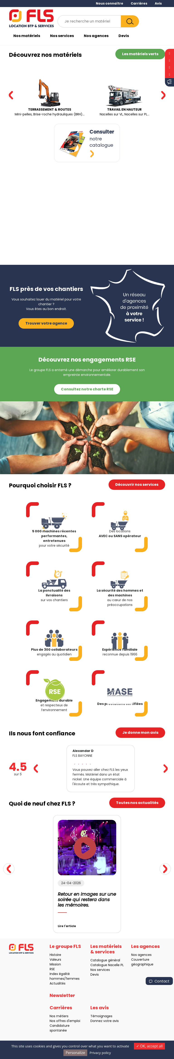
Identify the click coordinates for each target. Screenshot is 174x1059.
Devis (123, 35)
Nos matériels (26, 35)
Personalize (75, 1052)
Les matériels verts (140, 54)
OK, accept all (149, 1046)
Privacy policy (100, 1052)
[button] (163, 95)
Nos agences (96, 35)
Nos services (62, 35)
